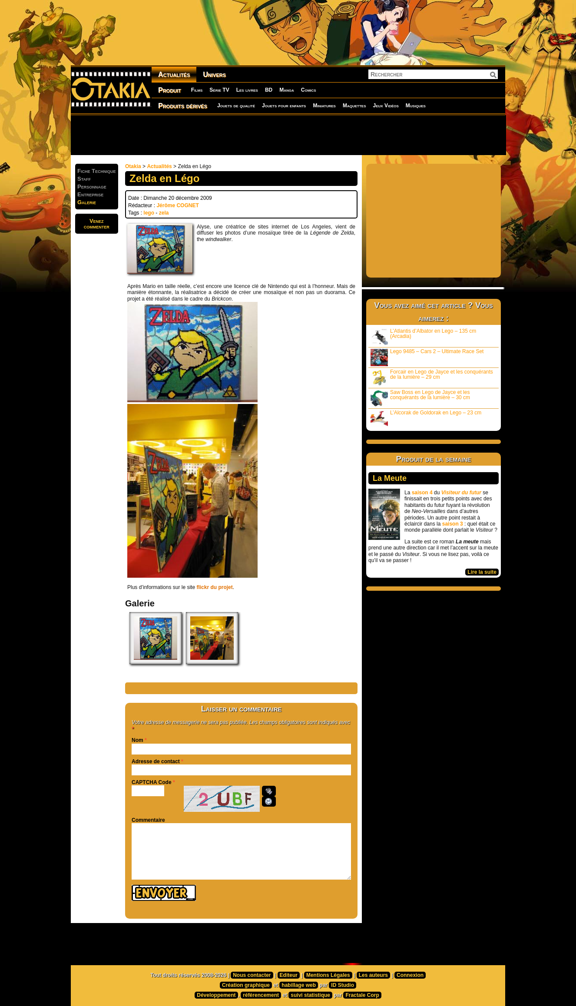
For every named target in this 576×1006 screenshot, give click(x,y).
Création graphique (246, 985)
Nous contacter (252, 975)
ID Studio (342, 985)
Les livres (247, 90)
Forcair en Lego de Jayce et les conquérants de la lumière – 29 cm (432, 378)
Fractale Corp (362, 995)
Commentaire (148, 820)
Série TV (219, 90)
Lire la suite (482, 572)
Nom (137, 740)
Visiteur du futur (461, 493)
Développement (216, 995)
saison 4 (422, 493)
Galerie (86, 202)
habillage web (298, 985)
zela (164, 213)
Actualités (174, 74)
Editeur (289, 975)
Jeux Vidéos (385, 106)
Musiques (416, 106)
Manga (286, 90)
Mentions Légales (328, 975)
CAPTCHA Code (152, 782)
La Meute (390, 478)
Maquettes (354, 106)
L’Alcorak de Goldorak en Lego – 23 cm (426, 418)
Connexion (410, 975)
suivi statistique (310, 995)
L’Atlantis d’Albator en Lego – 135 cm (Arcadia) (423, 337)
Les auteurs (373, 975)
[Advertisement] (288, 134)
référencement (261, 995)
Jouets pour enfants (284, 106)
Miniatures (324, 106)
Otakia (133, 166)
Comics (308, 90)
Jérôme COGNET (177, 205)
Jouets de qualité (236, 106)
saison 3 (452, 524)
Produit (169, 90)
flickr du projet (214, 587)
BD (268, 90)
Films (196, 90)
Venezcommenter (96, 223)
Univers (214, 74)
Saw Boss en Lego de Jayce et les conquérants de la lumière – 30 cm (420, 398)
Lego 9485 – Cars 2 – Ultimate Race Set (427, 357)
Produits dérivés (182, 105)
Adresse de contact (156, 761)
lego (148, 213)
